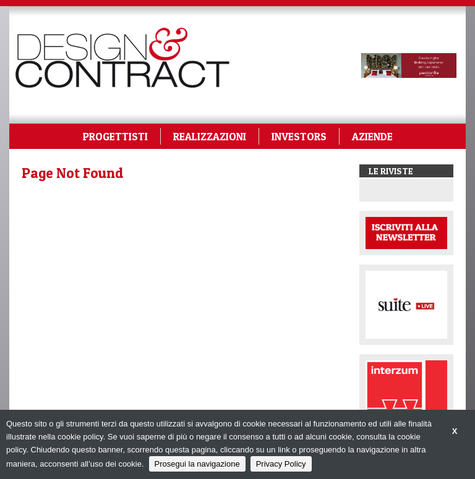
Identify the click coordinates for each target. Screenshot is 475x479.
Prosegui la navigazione (197, 463)
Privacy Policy (281, 463)
